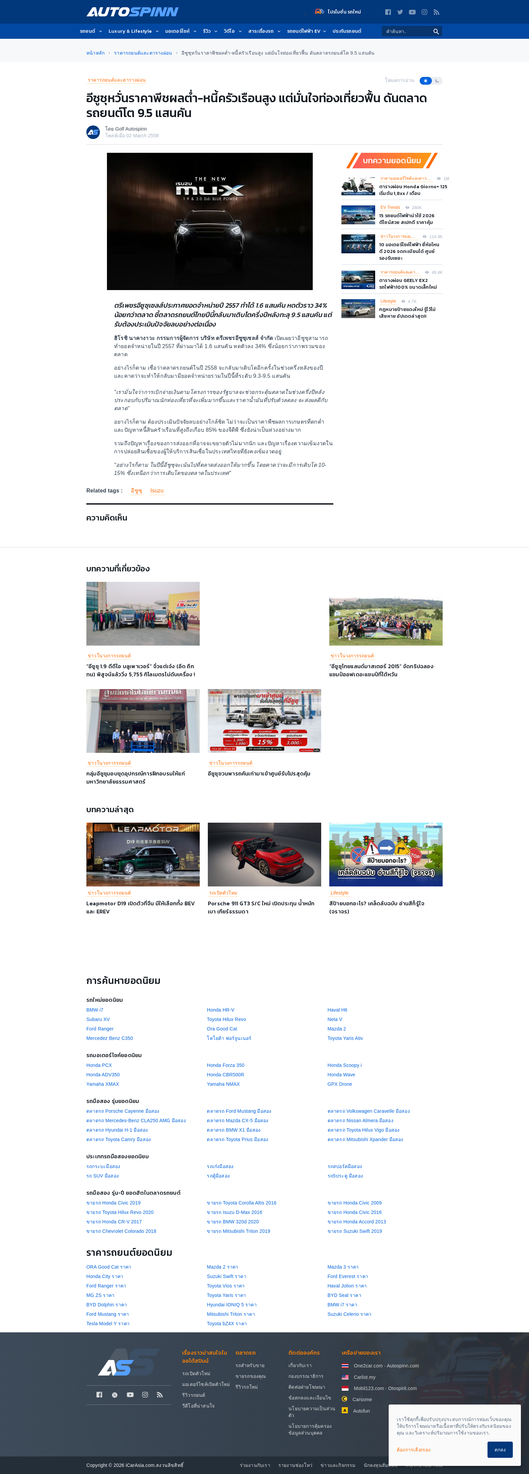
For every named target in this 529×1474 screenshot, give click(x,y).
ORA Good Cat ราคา (109, 1267)
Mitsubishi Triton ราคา (231, 1314)
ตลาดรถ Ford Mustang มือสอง (239, 1111)
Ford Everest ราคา (348, 1276)
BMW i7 (94, 1010)
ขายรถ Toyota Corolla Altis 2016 (241, 1203)
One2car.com (368, 1365)
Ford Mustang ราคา (107, 1314)
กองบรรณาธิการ (306, 1376)
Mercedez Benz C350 (109, 1038)
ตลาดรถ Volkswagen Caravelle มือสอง (369, 1111)
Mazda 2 (337, 1028)
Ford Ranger (100, 1028)
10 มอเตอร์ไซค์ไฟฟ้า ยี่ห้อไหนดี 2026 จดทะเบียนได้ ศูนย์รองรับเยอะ (409, 251)
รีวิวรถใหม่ (246, 1387)
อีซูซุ (136, 490)
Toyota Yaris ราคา (226, 1295)
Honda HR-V (220, 1010)
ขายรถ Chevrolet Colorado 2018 (121, 1231)
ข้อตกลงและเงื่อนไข (309, 1397)
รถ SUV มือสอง (102, 1176)
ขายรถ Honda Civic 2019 (113, 1203)
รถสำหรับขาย (250, 1365)
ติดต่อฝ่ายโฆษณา (306, 1387)
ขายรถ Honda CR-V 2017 (114, 1221)
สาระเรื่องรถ (265, 31)
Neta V (335, 1019)
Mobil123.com (369, 1388)
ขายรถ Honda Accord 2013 (357, 1221)
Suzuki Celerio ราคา (350, 1314)
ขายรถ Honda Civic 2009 (355, 1203)
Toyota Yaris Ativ (345, 1038)
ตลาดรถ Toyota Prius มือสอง (237, 1139)
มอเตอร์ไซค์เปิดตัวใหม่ (206, 1384)
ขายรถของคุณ (250, 1376)
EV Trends (390, 207)
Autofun (361, 1411)
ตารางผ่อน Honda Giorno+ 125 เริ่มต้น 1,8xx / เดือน (413, 190)
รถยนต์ (91, 31)
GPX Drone (340, 1084)
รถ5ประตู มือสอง (345, 1176)
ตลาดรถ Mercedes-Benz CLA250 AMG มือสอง (136, 1120)
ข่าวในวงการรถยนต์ (109, 655)
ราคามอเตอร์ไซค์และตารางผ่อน (407, 178)
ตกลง (500, 1449)
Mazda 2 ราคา (222, 1267)
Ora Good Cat (222, 1028)
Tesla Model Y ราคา (108, 1323)
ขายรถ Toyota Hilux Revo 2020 (120, 1212)
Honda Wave (341, 1074)
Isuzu (157, 490)
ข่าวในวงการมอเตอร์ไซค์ (400, 236)
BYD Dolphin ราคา (106, 1304)
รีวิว (211, 31)
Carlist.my (364, 1377)
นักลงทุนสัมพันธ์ (381, 1465)
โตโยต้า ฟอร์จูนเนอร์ (229, 1038)
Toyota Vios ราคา (226, 1285)
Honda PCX (99, 1065)
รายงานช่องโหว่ (295, 1465)
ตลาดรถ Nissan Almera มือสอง (360, 1120)
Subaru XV (98, 1019)
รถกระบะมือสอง (103, 1166)
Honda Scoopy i (345, 1065)
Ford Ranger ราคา (106, 1285)
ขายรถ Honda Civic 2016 (355, 1212)
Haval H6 (337, 1010)
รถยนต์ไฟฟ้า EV (307, 31)
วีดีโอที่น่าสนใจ (198, 1406)
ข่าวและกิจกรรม (338, 1465)
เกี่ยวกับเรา (300, 1365)
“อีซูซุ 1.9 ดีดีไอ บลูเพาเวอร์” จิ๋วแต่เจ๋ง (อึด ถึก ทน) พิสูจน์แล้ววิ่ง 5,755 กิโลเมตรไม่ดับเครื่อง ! (140, 670)
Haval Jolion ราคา (347, 1285)
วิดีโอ (233, 31)
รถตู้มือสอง (218, 1176)
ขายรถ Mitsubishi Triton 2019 (238, 1231)
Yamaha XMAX (102, 1084)
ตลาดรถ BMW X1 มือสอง (233, 1130)
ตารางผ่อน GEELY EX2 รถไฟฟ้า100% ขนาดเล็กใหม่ (408, 284)
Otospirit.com (402, 1388)
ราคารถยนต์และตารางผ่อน (117, 80)
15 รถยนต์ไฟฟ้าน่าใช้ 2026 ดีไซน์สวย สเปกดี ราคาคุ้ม (407, 219)
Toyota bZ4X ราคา (227, 1323)
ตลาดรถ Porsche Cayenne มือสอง (123, 1111)
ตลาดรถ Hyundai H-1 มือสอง (117, 1130)
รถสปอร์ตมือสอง (345, 1166)
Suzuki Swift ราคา (226, 1276)
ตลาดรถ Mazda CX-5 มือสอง (237, 1120)
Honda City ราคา (104, 1276)
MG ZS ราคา (100, 1295)
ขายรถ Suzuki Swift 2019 (355, 1231)
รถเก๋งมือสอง (220, 1166)
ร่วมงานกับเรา (255, 1465)
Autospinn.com (403, 1365)
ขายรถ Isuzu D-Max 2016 (234, 1212)
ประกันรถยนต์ (347, 31)
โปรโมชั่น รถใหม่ (338, 12)
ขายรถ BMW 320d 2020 (233, 1221)
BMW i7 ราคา (342, 1304)
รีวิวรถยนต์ (193, 1395)
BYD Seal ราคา (344, 1295)
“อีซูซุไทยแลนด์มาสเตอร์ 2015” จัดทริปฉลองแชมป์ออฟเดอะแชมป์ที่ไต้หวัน (381, 670)
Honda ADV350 (103, 1074)
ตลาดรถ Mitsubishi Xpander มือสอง (365, 1139)
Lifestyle (388, 301)
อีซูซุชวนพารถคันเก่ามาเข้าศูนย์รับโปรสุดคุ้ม (259, 773)
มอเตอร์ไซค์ (181, 31)
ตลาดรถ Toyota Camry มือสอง (118, 1139)
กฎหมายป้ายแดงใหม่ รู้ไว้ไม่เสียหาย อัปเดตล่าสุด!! (407, 313)
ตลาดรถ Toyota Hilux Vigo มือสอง (364, 1130)
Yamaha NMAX (223, 1084)
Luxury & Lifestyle (134, 31)
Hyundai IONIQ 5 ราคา (232, 1304)
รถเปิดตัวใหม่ (223, 893)
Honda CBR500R (225, 1074)
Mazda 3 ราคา (343, 1267)
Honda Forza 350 (225, 1065)
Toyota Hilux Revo (226, 1019)
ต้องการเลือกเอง (414, 1449)
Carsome (362, 1399)
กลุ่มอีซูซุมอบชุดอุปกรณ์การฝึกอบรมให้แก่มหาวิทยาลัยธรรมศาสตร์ (135, 777)
